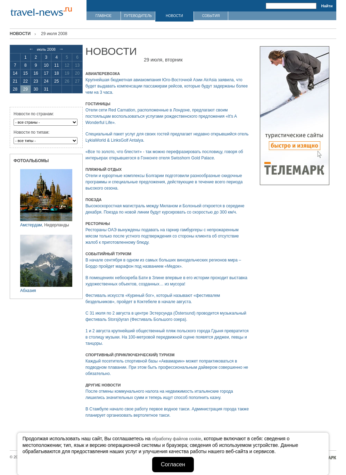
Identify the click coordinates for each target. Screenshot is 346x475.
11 (56, 65)
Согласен (173, 464)
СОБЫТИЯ (211, 16)
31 (46, 89)
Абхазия (28, 290)
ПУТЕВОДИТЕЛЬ (138, 16)
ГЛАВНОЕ (104, 16)
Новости (20, 33)
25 (56, 81)
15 (25, 73)
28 (15, 89)
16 (35, 73)
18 (56, 73)
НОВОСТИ (174, 16)
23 (35, 81)
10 (46, 65)
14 (15, 73)
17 (46, 73)
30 (35, 89)
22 (25, 81)
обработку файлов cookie (176, 438)
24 (46, 81)
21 (15, 81)
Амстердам (31, 225)
